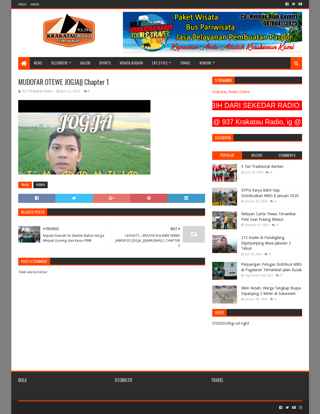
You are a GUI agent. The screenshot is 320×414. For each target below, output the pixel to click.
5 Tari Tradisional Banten (262, 166)
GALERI (85, 63)
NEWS (38, 63)
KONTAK (35, 4)
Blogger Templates (80, 407)
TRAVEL (185, 63)
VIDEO (40, 184)
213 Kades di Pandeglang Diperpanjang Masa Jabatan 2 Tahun (266, 243)
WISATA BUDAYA (131, 63)
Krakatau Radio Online (231, 92)
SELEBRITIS (59, 63)
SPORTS (105, 63)
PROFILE (22, 4)
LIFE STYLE (160, 63)
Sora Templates (48, 407)
